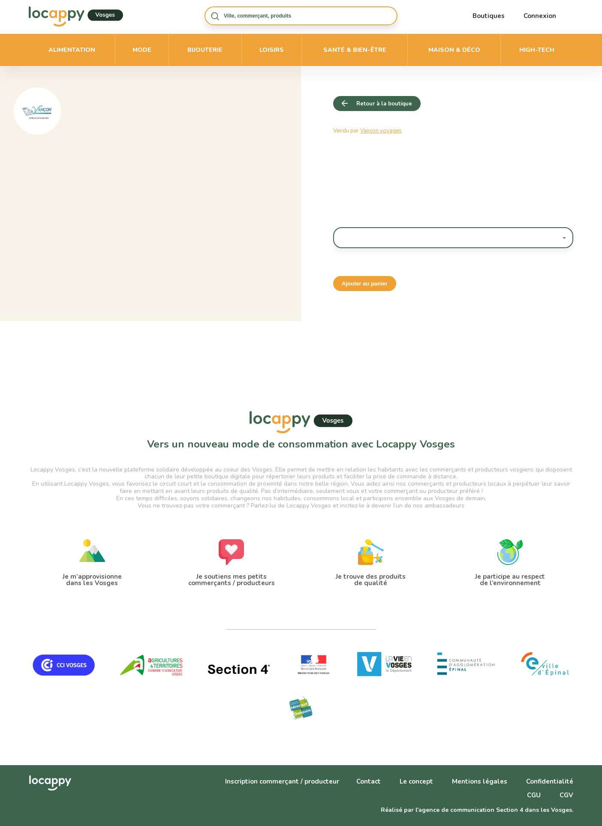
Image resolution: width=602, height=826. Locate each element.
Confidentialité (549, 781)
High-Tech (536, 50)
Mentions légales (479, 781)
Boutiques (489, 16)
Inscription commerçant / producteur (282, 781)
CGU (534, 795)
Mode (141, 50)
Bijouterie (205, 50)
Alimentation (71, 50)
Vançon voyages (381, 131)
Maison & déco (454, 50)
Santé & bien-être (354, 50)
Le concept (416, 781)
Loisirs (271, 50)
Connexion (540, 16)
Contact (368, 781)
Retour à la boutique (384, 104)
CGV (566, 795)
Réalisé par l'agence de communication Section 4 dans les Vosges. (477, 810)
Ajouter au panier (365, 283)
